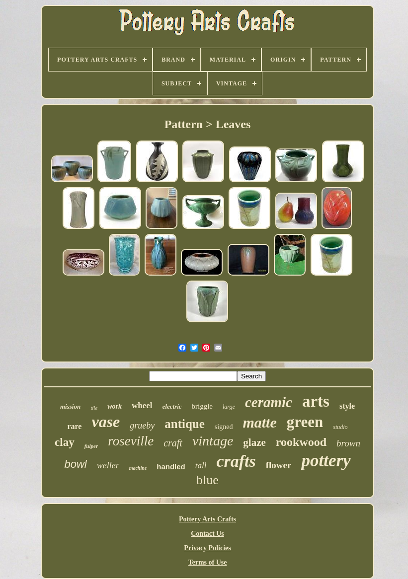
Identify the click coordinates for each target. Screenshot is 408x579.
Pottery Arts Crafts (207, 519)
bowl (75, 464)
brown (348, 443)
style (347, 406)
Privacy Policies (207, 548)
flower (279, 465)
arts (315, 401)
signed (224, 427)
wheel (142, 405)
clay (65, 442)
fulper (91, 446)
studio (340, 427)
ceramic (268, 402)
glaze (254, 442)
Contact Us (207, 533)
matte (259, 422)
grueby (142, 426)
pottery (325, 460)
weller (108, 465)
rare (74, 426)
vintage (212, 440)
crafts (235, 461)
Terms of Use (207, 562)
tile (93, 408)
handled (171, 466)
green (305, 422)
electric (172, 406)
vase (105, 422)
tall (201, 465)
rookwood (301, 441)
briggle (202, 406)
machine (138, 468)
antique (184, 424)
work (114, 406)
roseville (131, 441)
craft (172, 442)
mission (70, 406)
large (229, 406)
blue (207, 480)
